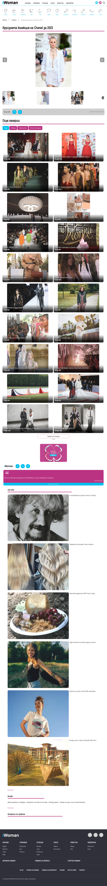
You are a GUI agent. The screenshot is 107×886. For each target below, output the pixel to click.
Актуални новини (9, 861)
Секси (53, 3)
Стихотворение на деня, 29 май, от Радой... (83, 495)
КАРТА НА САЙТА (72, 870)
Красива (27, 3)
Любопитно (23, 128)
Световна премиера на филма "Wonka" (68, 247)
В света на (40, 852)
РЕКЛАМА (62, 870)
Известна (60, 3)
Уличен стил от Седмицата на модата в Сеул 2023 (21, 428)
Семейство (22, 846)
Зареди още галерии (53, 436)
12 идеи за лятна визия (63, 338)
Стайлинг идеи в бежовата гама (15, 277)
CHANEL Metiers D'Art (10, 247)
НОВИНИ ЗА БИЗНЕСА (42, 861)
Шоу (71, 849)
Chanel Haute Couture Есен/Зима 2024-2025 (19, 157)
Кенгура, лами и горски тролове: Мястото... (83, 740)
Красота (5, 849)
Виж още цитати (54, 484)
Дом (20, 849)
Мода (6, 128)
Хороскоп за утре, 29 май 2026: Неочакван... (82, 691)
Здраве (4, 846)
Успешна (45, 3)
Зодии (38, 854)
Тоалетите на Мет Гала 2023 (65, 398)
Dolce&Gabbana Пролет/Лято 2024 (15, 308)
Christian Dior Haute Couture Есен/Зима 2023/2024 (72, 368)
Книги (89, 849)
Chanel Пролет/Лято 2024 (64, 277)
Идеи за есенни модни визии (64, 308)
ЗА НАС (21, 870)
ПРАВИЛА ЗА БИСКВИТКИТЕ (49, 870)
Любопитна (69, 3)
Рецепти (22, 852)
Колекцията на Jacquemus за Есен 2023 (17, 398)
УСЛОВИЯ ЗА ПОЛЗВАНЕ (32, 870)
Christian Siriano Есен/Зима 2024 (66, 187)
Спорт (4, 852)
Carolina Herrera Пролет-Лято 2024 (15, 338)
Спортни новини (74, 861)
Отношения (57, 849)
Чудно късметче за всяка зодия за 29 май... (82, 642)
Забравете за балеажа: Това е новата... (81, 544)
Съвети (56, 846)
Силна (38, 849)
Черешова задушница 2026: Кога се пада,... (82, 593)
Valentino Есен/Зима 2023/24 (64, 428)
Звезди (13, 128)
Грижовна (36, 3)
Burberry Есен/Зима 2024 (12, 187)
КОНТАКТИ (82, 870)
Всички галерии (35, 128)
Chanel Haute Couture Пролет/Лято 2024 (17, 217)
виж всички (11, 790)
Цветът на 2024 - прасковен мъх (66, 217)
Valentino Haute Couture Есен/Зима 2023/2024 (18, 368)
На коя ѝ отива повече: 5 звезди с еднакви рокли (72, 157)
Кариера (39, 846)
